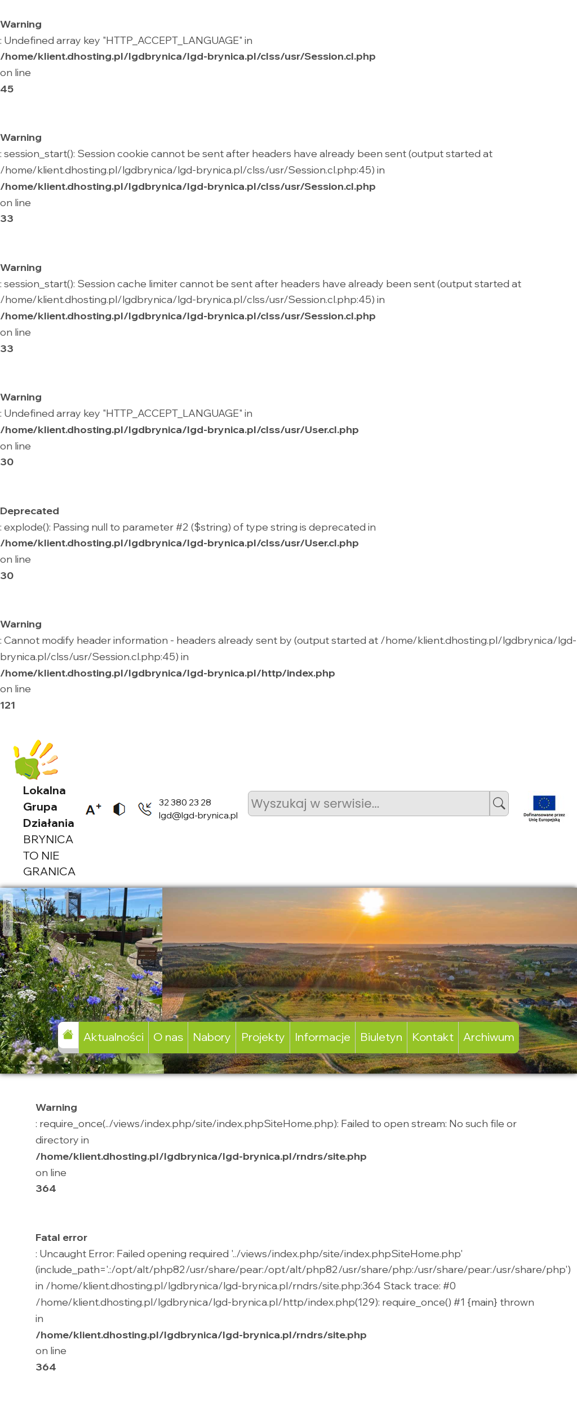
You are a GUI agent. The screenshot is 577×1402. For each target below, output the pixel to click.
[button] (499, 803)
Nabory (212, 1037)
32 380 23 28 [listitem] (185, 802)
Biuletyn (381, 1037)
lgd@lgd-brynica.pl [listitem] (198, 815)
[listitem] (90, 809)
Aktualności (113, 1037)
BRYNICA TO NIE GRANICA (49, 830)
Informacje (322, 1037)
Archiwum (488, 1037)
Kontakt (433, 1037)
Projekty (263, 1037)
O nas (168, 1037)
